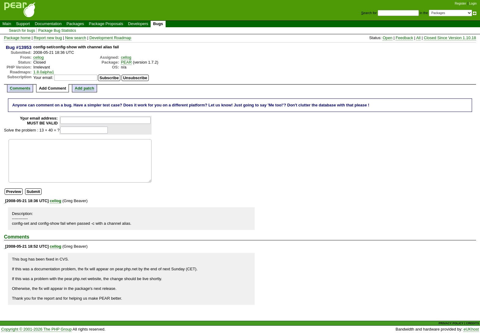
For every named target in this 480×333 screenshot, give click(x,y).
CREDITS (472, 323)
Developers (138, 23)
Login (473, 3)
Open (387, 37)
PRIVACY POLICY (451, 323)
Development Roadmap (110, 37)
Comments (20, 88)
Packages (75, 23)
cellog (38, 57)
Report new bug (48, 37)
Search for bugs (22, 30)
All (418, 37)
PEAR (126, 62)
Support (23, 23)
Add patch (84, 88)
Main (6, 23)
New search (75, 37)
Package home (17, 37)
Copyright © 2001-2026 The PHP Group (36, 329)
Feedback (404, 37)
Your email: (43, 77)
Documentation (48, 23)
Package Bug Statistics (57, 30)
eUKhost (471, 329)
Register (460, 3)
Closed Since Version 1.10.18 (450, 37)
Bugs (158, 23)
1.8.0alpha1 (43, 72)
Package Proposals (106, 23)
